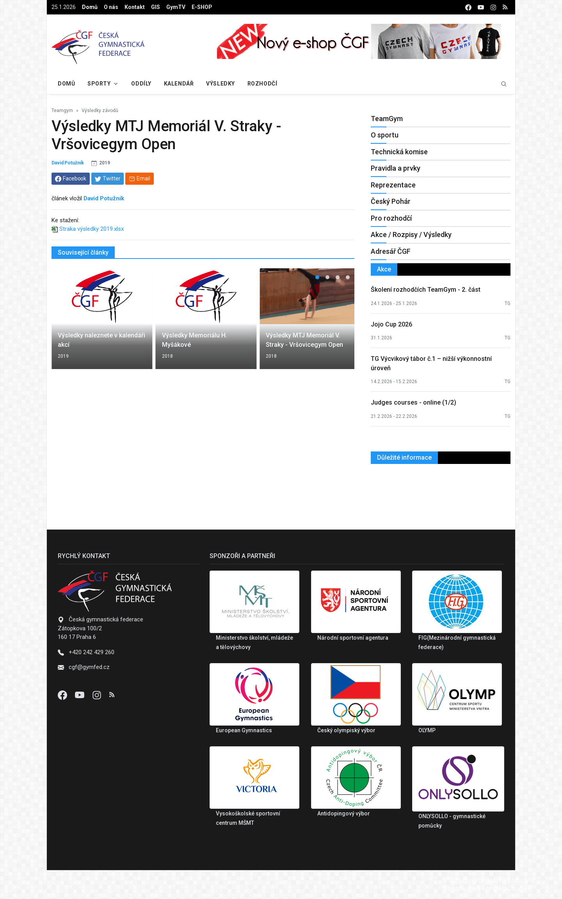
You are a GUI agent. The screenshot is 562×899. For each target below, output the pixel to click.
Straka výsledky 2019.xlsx (91, 228)
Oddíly (141, 83)
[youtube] (481, 7)
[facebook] (468, 7)
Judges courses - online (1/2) (413, 402)
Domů (90, 7)
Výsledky (220, 83)
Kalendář (179, 83)
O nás (111, 7)
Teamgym (62, 110)
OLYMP (427, 730)
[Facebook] (63, 694)
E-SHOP (202, 7)
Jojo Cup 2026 (391, 324)
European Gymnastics (244, 730)
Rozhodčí (262, 83)
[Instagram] (97, 694)
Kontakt (134, 7)
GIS (155, 7)
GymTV (175, 7)
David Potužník (68, 163)
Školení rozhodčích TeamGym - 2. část (425, 289)
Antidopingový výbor (343, 813)
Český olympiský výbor (346, 730)
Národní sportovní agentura (352, 638)
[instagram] (493, 7)
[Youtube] (80, 694)
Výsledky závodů (100, 110)
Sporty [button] (98, 83)
